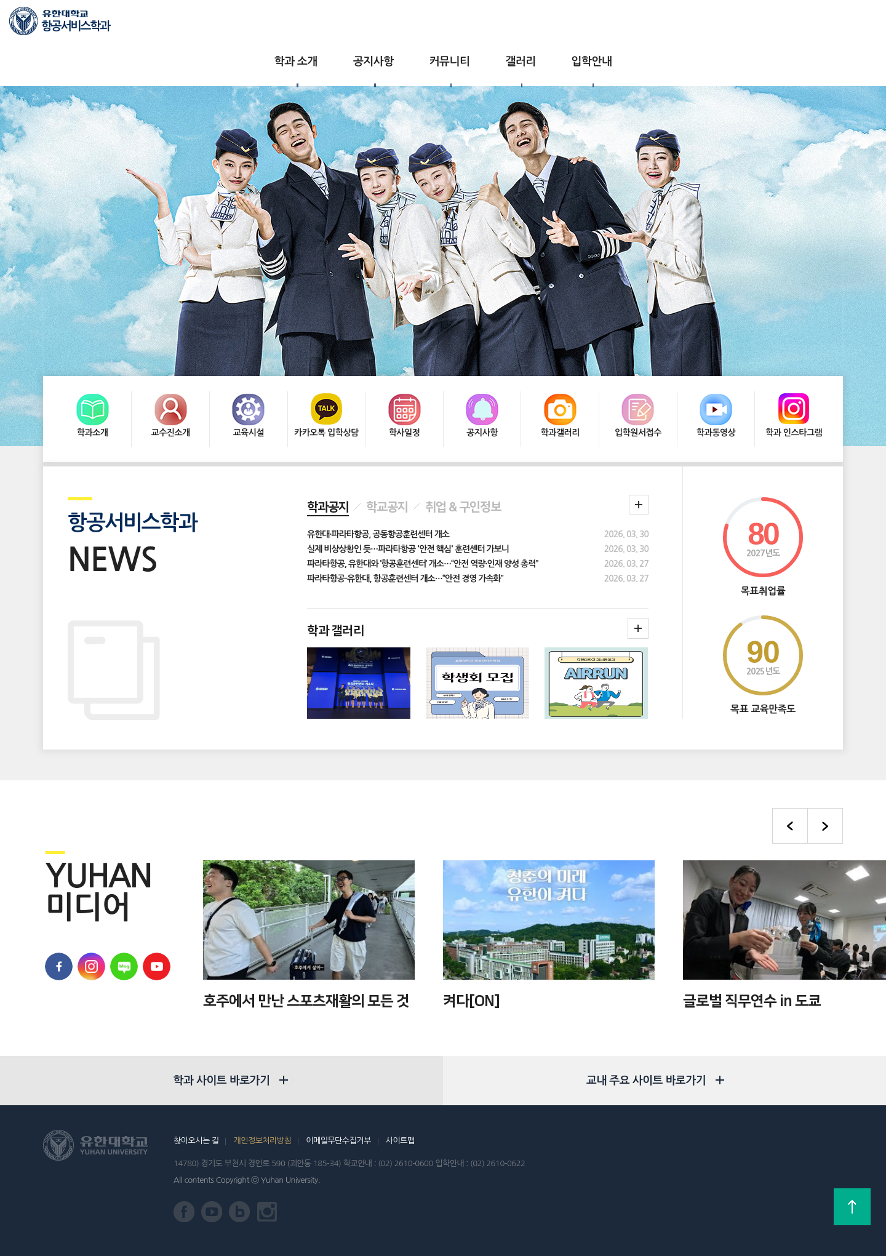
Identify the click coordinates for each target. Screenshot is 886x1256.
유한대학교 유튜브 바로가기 (155, 915)
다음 (825, 775)
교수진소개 (170, 379)
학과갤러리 (560, 379)
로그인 (816, 25)
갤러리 (496, 24)
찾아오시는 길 (196, 1140)
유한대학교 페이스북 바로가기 (57, 915)
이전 (790, 775)
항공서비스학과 (75, 26)
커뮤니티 (425, 24)
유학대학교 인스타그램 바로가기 (89, 915)
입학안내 (567, 24)
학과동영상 (715, 379)
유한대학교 (725, 24)
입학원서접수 (638, 379)
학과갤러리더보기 (638, 577)
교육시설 (248, 379)
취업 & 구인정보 (463, 456)
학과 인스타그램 (793, 379)
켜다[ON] (471, 950)
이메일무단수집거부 (338, 1140)
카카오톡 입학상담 (326, 379)
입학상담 (774, 24)
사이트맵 (400, 1140)
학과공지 (328, 456)
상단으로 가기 (852, 1206)
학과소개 (92, 379)
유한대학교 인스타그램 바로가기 (267, 1211)
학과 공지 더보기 (639, 453)
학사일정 (404, 379)
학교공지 (387, 456)
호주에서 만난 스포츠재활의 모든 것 (306, 950)
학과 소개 (271, 24)
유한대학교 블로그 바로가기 (122, 915)
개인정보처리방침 (262, 1140)
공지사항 (349, 24)
